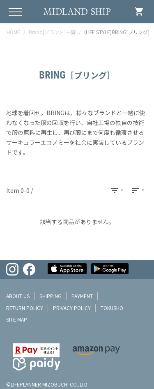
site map (16, 319)
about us (18, 295)
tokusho (112, 307)
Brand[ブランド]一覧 (52, 31)
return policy (24, 307)
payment (82, 295)
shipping (50, 295)
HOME (13, 31)
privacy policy (72, 307)
